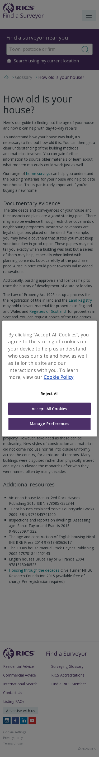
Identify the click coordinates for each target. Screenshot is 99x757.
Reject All (49, 393)
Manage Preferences (49, 423)
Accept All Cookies (49, 408)
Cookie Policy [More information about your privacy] (58, 377)
